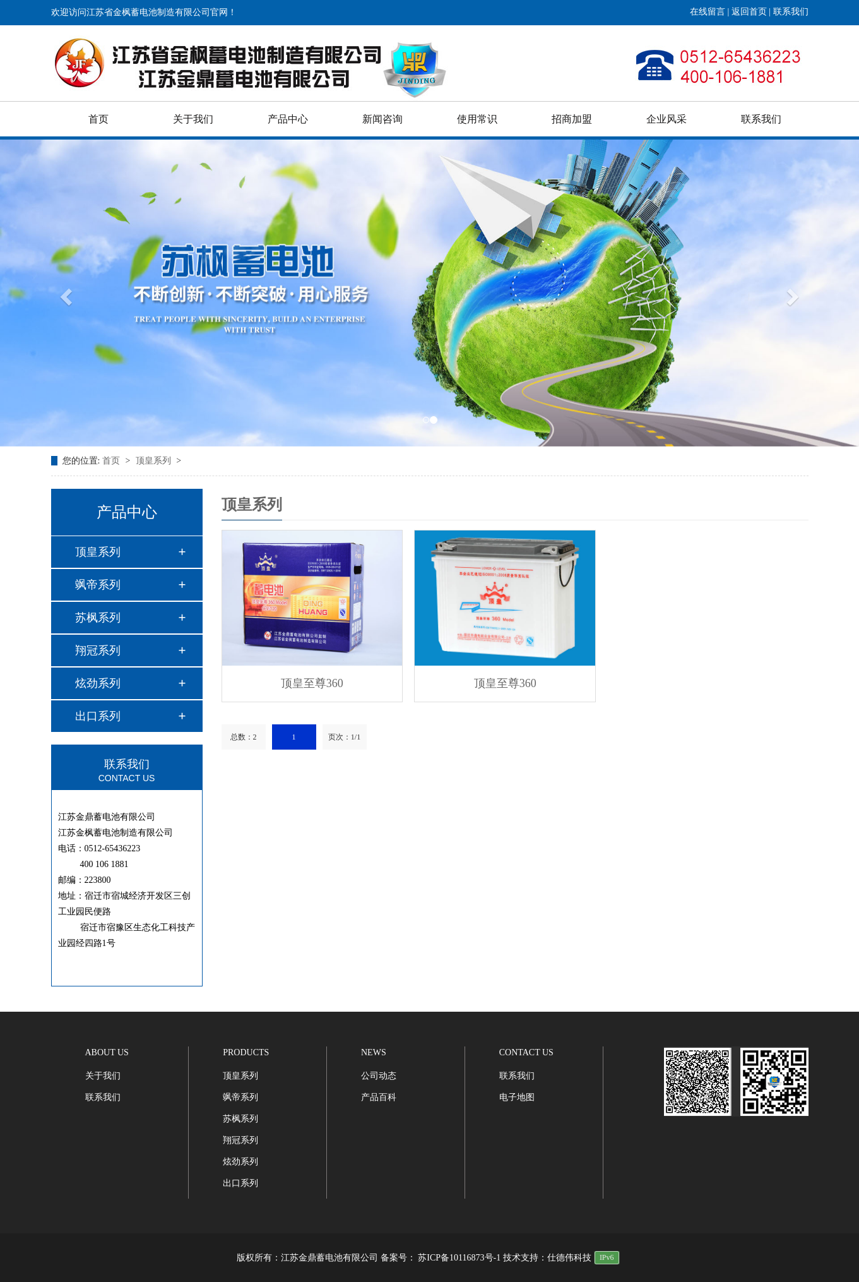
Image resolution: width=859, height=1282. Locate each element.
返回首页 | (752, 11)
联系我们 (791, 11)
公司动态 (378, 1076)
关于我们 (193, 119)
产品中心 (288, 119)
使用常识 (477, 119)
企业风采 (666, 119)
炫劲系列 (98, 683)
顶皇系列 (155, 460)
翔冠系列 (98, 650)
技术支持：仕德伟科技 (547, 1257)
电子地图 (517, 1097)
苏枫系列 (98, 617)
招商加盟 (572, 119)
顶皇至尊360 (312, 683)
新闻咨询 (382, 119)
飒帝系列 (98, 584)
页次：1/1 (344, 737)
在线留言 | (711, 11)
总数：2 (243, 737)
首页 (98, 119)
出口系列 (98, 716)
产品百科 (378, 1097)
